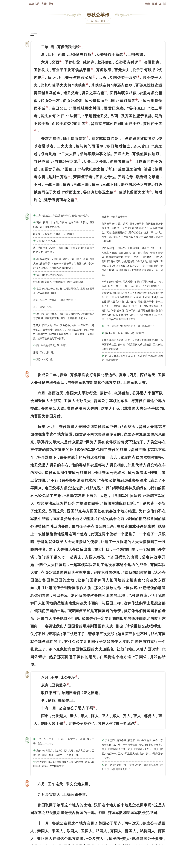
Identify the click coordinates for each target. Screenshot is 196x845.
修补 (154, 3)
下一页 (98, 827)
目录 (147, 3)
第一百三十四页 (98, 21)
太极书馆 (34, 3)
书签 (51, 3)
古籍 (44, 3)
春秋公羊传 (98, 14)
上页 (160, 827)
